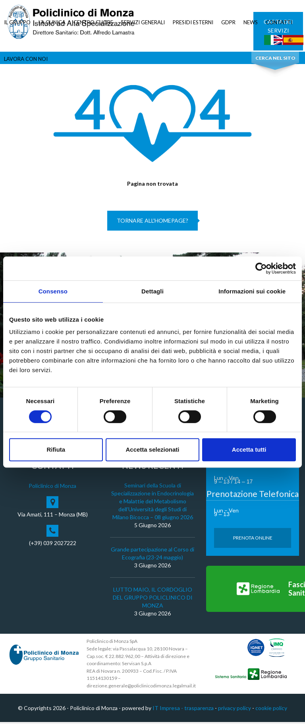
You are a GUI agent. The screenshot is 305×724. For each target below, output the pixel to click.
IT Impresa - (168, 710)
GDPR (228, 22)
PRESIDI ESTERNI (193, 22)
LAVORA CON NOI (26, 59)
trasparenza (199, 710)
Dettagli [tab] (152, 291)
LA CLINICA (52, 22)
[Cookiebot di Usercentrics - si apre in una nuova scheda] (261, 268)
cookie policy (271, 710)
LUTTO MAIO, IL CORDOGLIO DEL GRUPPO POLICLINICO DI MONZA (153, 599)
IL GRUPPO (17, 22)
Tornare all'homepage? (152, 222)
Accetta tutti (249, 449)
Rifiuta (55, 449)
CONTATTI (279, 22)
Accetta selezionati (152, 449)
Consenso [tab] (53, 291)
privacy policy (234, 710)
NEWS (250, 22)
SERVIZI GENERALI (143, 22)
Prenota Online (252, 540)
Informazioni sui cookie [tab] (252, 291)
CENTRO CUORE (93, 22)
